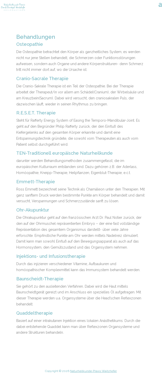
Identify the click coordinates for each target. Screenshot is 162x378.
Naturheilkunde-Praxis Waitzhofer (93, 371)
